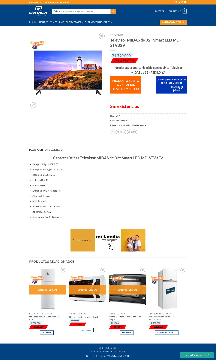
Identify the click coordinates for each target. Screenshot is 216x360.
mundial (143, 125)
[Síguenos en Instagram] (174, 2)
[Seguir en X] (177, 2)
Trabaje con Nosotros (98, 22)
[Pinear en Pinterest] (129, 131)
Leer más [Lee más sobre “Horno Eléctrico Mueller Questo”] (86, 330)
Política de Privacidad (108, 348)
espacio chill (124, 125)
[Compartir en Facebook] (113, 131)
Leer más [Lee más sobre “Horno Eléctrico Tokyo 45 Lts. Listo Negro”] (126, 333)
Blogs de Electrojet (71, 22)
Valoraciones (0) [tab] (54, 150)
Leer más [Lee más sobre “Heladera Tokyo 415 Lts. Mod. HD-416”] (46, 333)
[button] (159, 11)
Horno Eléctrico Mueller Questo (84, 317)
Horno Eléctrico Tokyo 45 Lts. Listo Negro (125, 318)
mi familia (134, 125)
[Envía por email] (123, 131)
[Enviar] (113, 11)
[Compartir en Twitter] (118, 131)
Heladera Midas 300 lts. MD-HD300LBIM (162, 318)
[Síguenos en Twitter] (179, 2)
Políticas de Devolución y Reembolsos (108, 351)
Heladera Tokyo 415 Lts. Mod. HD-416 (45, 318)
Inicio (32, 22)
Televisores (116, 35)
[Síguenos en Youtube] (185, 2)
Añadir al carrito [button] (166, 333)
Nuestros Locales (47, 22)
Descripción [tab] (36, 150)
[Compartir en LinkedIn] (134, 131)
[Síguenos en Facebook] (171, 2)
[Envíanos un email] (182, 2)
